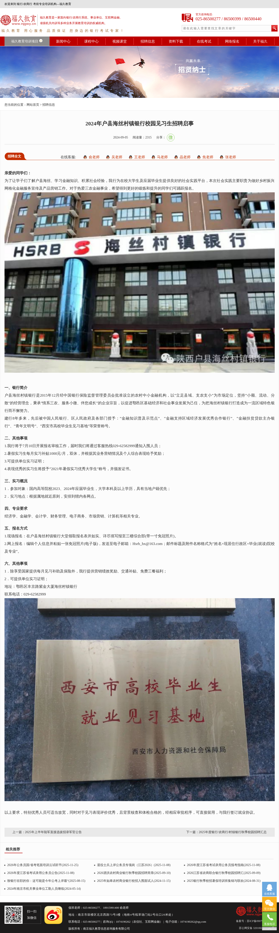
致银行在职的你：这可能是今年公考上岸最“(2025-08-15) (46, 880)
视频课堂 (119, 41)
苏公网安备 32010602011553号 (256, 928)
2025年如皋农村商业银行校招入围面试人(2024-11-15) (133, 880)
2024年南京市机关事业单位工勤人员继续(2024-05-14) (44, 888)
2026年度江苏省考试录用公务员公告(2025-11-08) (40, 873)
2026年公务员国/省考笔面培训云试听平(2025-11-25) (42, 865)
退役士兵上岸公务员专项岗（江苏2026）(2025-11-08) (133, 865)
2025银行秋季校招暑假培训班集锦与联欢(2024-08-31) (224, 880)
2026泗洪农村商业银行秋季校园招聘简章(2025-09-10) (134, 873)
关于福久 (260, 41)
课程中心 (91, 41)
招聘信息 (148, 41)
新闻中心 (63, 41)
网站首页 (33, 104)
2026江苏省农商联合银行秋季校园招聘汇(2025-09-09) (224, 873)
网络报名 (232, 41)
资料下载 (176, 41)
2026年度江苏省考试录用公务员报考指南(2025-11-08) (223, 865)
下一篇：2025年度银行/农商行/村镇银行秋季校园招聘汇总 (226, 832)
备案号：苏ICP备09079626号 (253, 921)
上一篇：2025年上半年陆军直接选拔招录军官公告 (47, 832)
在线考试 (204, 41)
